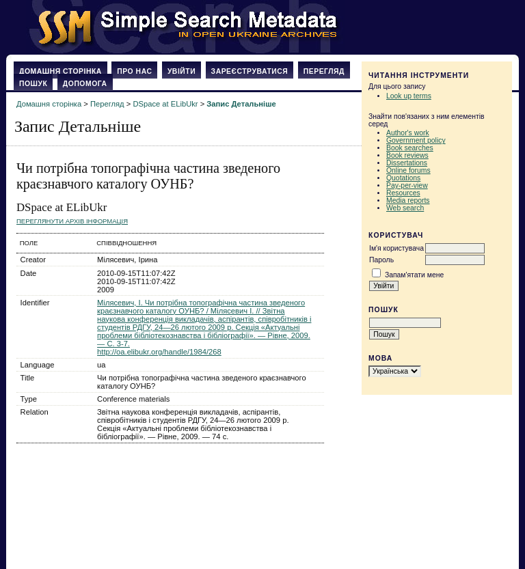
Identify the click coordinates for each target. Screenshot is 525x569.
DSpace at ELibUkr (165, 104)
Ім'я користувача (396, 248)
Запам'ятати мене (414, 275)
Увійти (181, 71)
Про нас (134, 71)
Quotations (403, 178)
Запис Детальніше (240, 104)
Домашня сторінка (60, 71)
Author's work (407, 133)
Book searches (409, 148)
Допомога (85, 83)
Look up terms (408, 96)
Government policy (416, 140)
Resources (403, 193)
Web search (405, 208)
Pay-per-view (407, 185)
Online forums (408, 170)
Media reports (408, 200)
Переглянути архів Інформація (72, 221)
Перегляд (324, 71)
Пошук (33, 83)
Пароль (381, 260)
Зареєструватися (249, 71)
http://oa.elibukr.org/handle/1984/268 (159, 352)
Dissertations (406, 163)
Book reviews (407, 155)
